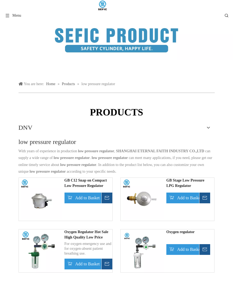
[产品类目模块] (116, 40)
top (222, 259)
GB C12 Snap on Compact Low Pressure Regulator (85, 183)
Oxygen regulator (180, 232)
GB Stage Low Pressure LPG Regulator (185, 183)
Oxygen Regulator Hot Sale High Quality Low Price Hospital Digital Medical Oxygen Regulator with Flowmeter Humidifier (86, 235)
